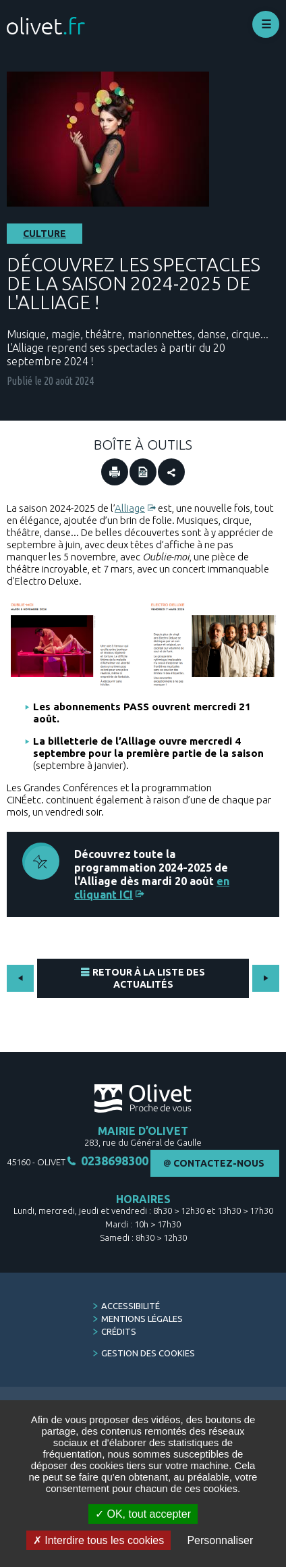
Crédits (118, 1331)
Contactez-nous (218, 1163)
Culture (44, 233)
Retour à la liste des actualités (148, 978)
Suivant (265, 978)
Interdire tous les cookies (98, 1540)
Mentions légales (142, 1318)
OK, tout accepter (143, 1514)
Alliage (130, 508)
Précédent (20, 978)
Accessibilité (130, 1305)
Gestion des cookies (148, 1353)
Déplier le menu (265, 24)
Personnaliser (220, 1540)
